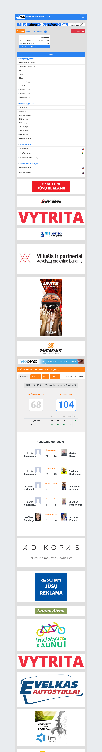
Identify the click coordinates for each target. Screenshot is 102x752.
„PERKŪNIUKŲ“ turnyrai (28, 164)
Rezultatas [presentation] (24, 377)
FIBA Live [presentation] (55, 377)
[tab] (24, 376)
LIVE (78, 31)
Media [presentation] (45, 377)
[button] (51, 63)
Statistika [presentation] (35, 377)
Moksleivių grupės (26, 103)
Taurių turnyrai (25, 144)
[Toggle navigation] (83, 16)
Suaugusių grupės (26, 59)
